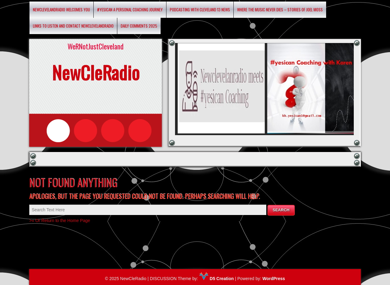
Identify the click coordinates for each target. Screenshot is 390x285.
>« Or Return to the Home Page (59, 220)
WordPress (273, 278)
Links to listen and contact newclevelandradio (73, 26)
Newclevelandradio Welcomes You (61, 9)
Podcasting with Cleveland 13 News (200, 9)
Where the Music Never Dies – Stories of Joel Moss (280, 9)
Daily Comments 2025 (139, 26)
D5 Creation (216, 278)
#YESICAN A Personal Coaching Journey (130, 9)
